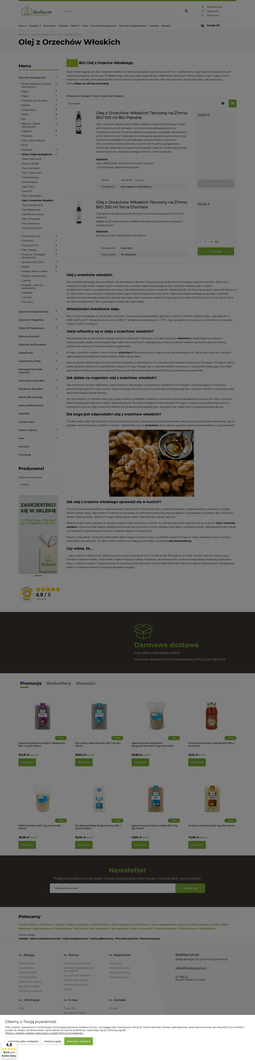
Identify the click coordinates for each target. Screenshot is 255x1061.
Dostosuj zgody (52, 1041)
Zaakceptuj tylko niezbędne (23, 1041)
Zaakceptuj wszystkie (78, 1041)
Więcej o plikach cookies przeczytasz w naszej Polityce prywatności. (44, 1033)
